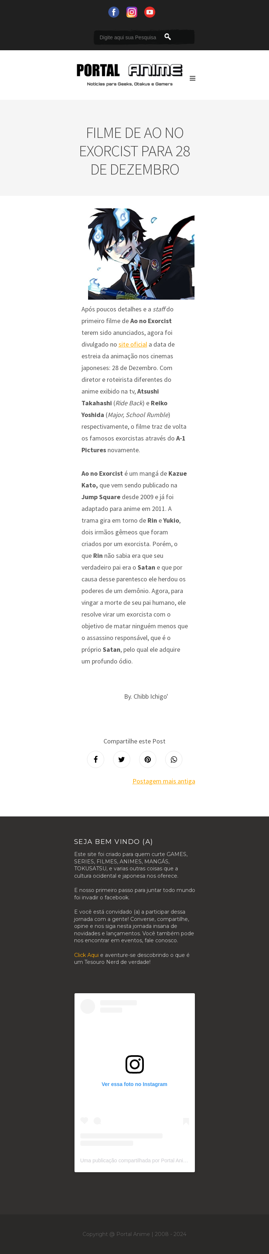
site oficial (133, 344)
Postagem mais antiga (163, 781)
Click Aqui (86, 955)
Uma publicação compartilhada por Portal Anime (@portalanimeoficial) (160, 1160)
